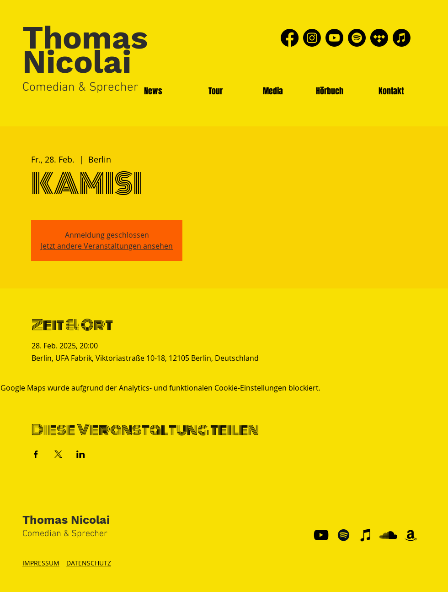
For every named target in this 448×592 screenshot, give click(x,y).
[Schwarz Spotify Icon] (343, 535)
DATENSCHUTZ (88, 563)
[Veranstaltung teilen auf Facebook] (36, 454)
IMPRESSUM (40, 563)
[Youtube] (334, 38)
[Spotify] (357, 38)
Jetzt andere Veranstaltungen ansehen (107, 246)
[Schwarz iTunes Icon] (366, 535)
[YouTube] (321, 535)
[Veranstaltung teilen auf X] (58, 454)
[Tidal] (379, 38)
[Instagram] (312, 38)
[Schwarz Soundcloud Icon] (388, 535)
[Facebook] (290, 38)
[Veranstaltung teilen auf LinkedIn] (80, 454)
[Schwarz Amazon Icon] (411, 535)
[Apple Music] (402, 38)
